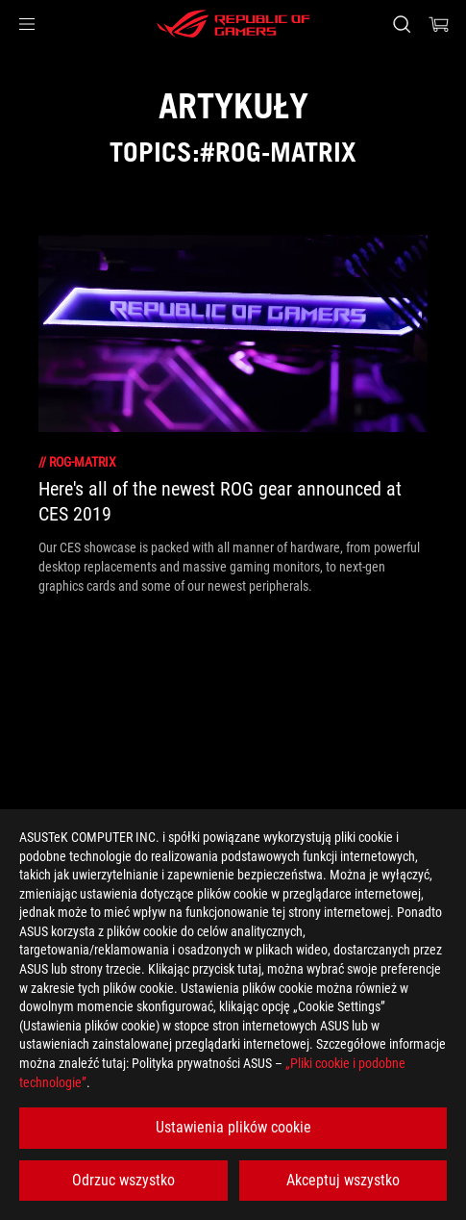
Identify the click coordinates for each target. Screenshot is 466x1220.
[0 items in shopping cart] (439, 24)
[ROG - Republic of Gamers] (233, 24)
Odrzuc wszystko (123, 1180)
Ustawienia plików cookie (233, 1127)
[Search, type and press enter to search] (401, 24)
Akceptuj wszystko (343, 1180)
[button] (26, 24)
